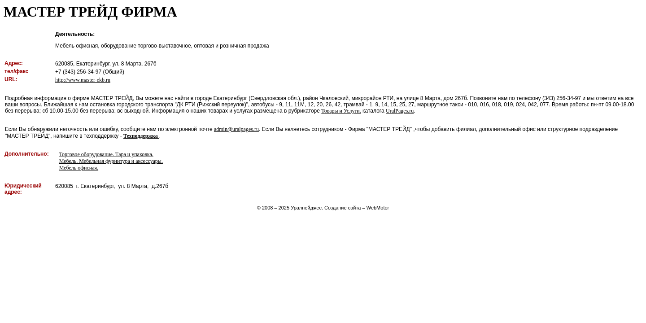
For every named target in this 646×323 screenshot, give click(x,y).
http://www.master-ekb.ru (82, 80)
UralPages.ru (400, 111)
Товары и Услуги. (341, 111)
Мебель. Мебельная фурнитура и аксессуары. (111, 161)
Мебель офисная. (78, 168)
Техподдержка (141, 136)
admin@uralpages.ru (236, 129)
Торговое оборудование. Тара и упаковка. (106, 154)
